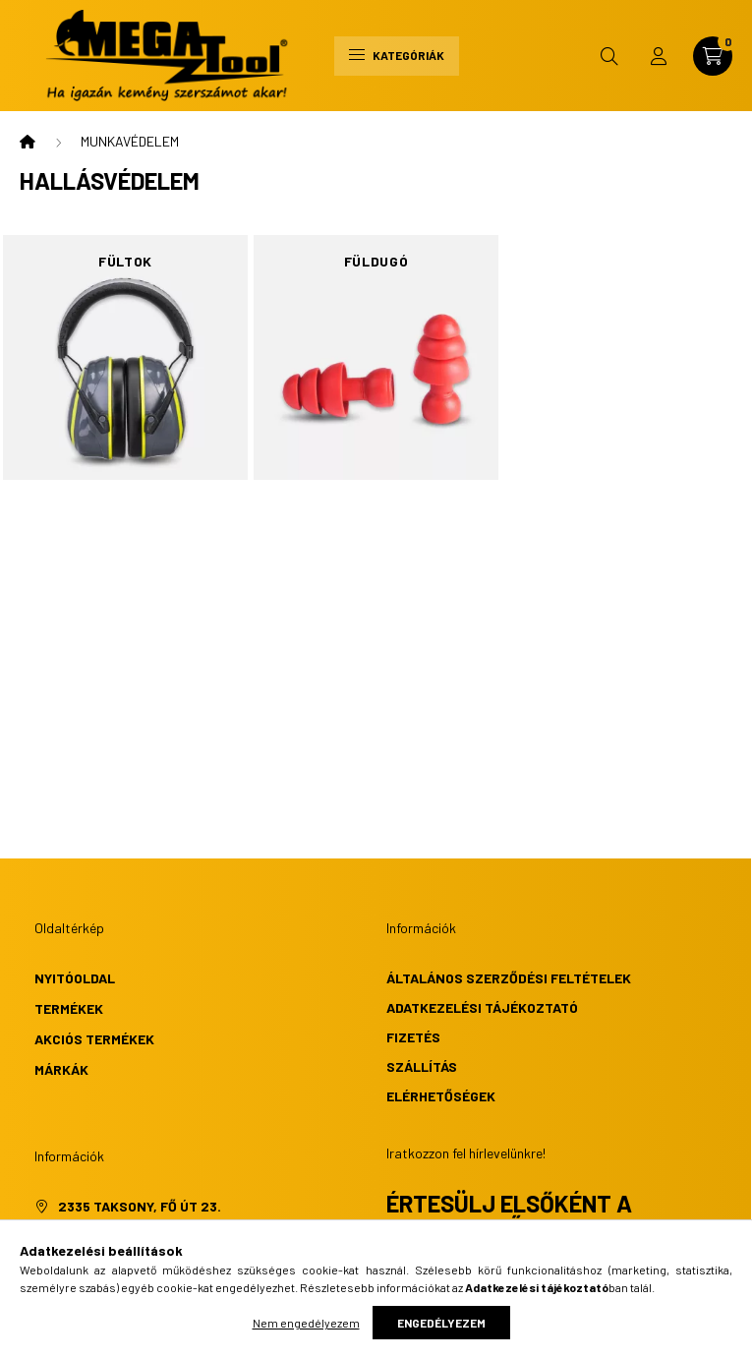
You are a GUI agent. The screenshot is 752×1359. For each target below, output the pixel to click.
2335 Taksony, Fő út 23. (139, 1206)
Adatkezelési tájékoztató (482, 1007)
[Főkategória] (27, 141)
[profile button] (658, 56)
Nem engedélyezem (306, 1322)
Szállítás (421, 1066)
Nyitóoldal (74, 978)
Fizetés (413, 1037)
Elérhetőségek (440, 1096)
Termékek (68, 1008)
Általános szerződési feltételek (508, 978)
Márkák (61, 1069)
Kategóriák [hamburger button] (396, 55)
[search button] (609, 56)
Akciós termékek (94, 1039)
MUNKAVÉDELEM (130, 141)
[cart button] (712, 56)
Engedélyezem (441, 1322)
